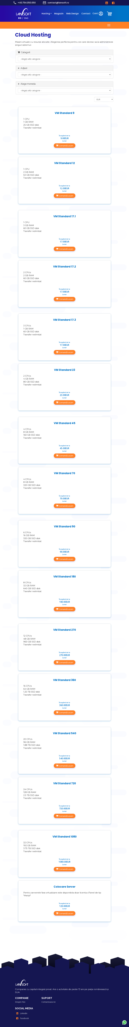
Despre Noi (20, 1002)
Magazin (59, 13)
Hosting (46, 13)
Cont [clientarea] (97, 13)
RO (19, 18)
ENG (26, 18)
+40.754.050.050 (27, 2)
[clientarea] (109, 13)
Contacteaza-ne (48, 1002)
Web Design (72, 13)
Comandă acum (64, 145)
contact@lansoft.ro (58, 2)
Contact (85, 13)
